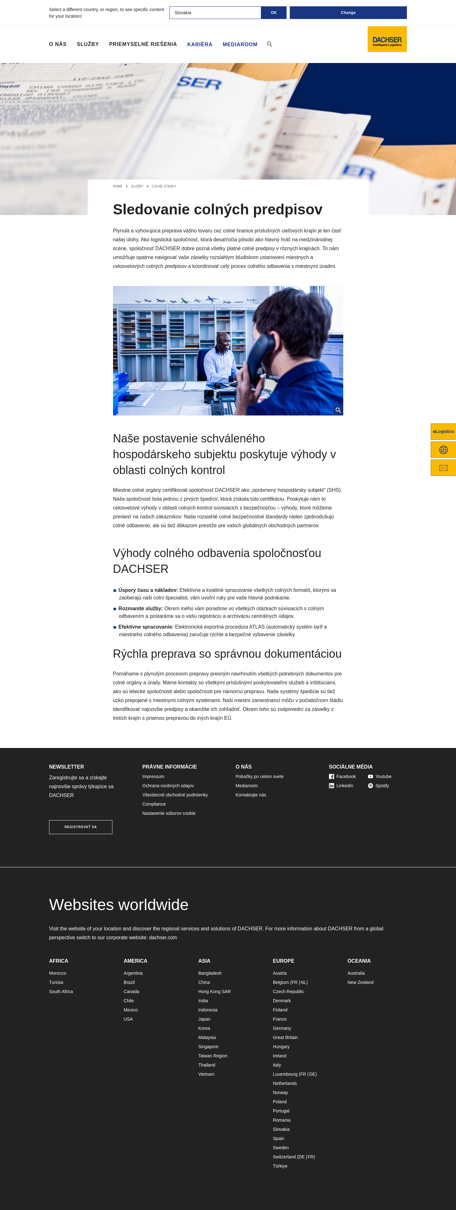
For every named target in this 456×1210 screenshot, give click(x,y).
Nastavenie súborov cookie (169, 813)
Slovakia (281, 1129)
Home (118, 186)
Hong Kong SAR (214, 991)
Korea (204, 1028)
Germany (282, 1028)
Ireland (280, 1055)
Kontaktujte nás (251, 794)
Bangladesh (210, 973)
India (203, 1000)
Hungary (281, 1046)
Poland (280, 1101)
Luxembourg (285, 1074)
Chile (129, 1000)
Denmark (282, 1000)
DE (312, 1074)
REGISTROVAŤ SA (81, 827)
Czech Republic (288, 991)
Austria (280, 973)
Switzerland (284, 1156)
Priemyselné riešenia (143, 44)
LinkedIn (341, 785)
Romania (282, 1120)
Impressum (153, 776)
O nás (58, 44)
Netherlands (285, 1083)
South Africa (61, 991)
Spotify (378, 785)
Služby (88, 44)
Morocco (57, 973)
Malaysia (207, 1037)
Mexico (131, 1009)
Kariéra (199, 44)
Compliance (154, 804)
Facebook (342, 776)
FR (295, 982)
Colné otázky (164, 186)
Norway (280, 1092)
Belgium (281, 982)
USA (128, 1019)
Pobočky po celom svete (260, 776)
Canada (131, 991)
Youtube (380, 776)
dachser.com (163, 937)
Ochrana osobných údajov (168, 785)
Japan (204, 1019)
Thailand (206, 1064)
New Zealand (360, 982)
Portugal (281, 1110)
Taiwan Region (212, 1055)
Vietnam (206, 1074)
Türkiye (280, 1166)
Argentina (133, 973)
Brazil (129, 982)
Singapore (208, 1046)
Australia (355, 973)
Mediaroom (240, 44)
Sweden (281, 1147)
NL (303, 982)
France (280, 1019)
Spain (278, 1138)
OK (274, 12)
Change (348, 12)
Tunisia (56, 982)
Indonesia (208, 1009)
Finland (280, 1009)
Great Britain (285, 1037)
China (204, 982)
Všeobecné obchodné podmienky (175, 794)
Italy (277, 1064)
